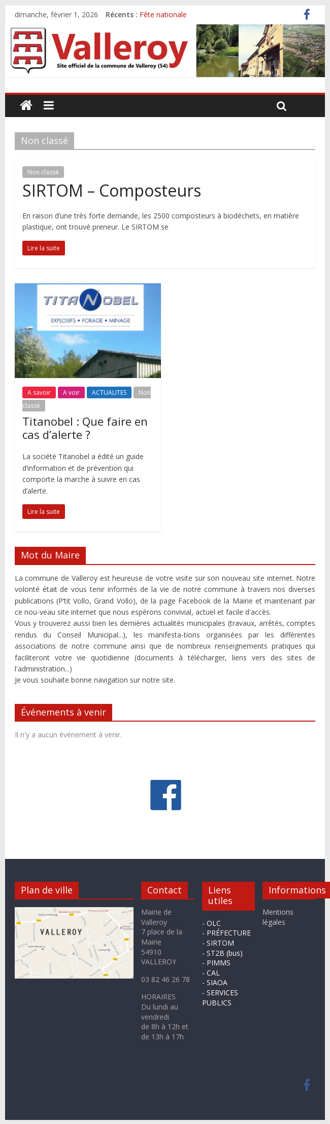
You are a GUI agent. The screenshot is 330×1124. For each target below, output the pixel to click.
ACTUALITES (109, 392)
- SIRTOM (218, 943)
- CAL (211, 973)
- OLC (211, 923)
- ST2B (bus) (222, 953)
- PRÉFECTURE (226, 933)
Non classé (43, 172)
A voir (71, 392)
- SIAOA (214, 982)
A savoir (39, 392)
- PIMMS (216, 962)
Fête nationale (163, 14)
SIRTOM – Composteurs (111, 190)
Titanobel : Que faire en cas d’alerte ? (85, 428)
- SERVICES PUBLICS (220, 997)
